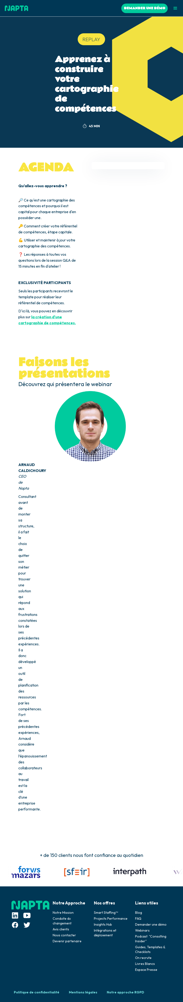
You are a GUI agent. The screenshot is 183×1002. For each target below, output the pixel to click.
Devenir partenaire (67, 941)
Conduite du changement (62, 920)
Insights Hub (103, 924)
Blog (138, 912)
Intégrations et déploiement (105, 932)
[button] (175, 8)
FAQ (138, 918)
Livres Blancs (145, 964)
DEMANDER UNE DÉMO (144, 8)
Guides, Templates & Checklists (150, 949)
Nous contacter (64, 935)
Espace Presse (146, 970)
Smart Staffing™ (106, 912)
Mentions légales (83, 992)
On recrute (143, 958)
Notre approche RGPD (125, 992)
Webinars (142, 930)
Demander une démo (151, 924)
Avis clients (61, 929)
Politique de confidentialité (36, 992)
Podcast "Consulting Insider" (150, 938)
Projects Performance (110, 918)
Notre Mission (63, 912)
